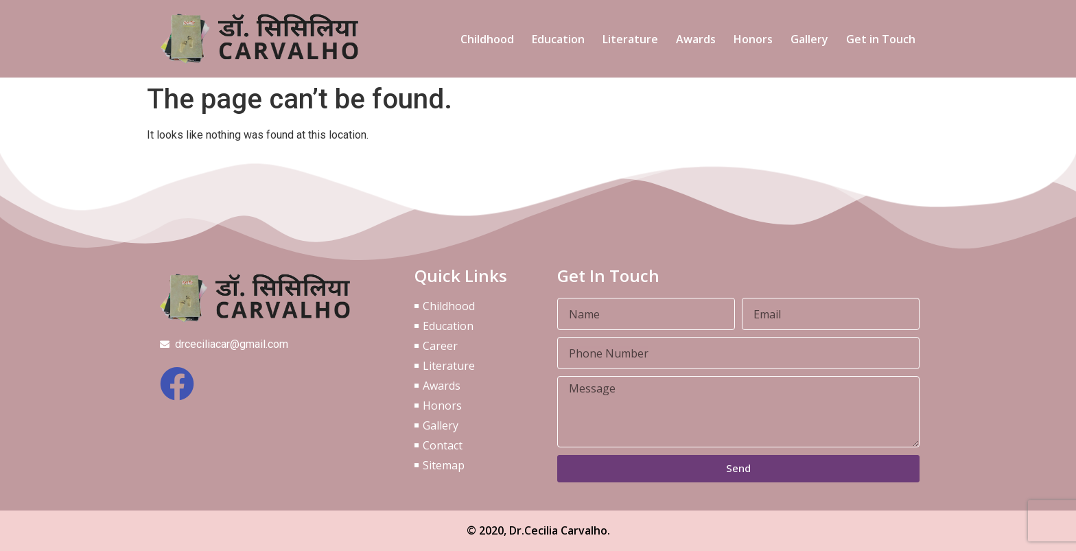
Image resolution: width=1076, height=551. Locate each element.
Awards (696, 39)
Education (558, 39)
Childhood (487, 39)
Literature (630, 39)
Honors (753, 39)
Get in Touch (880, 39)
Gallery (809, 39)
